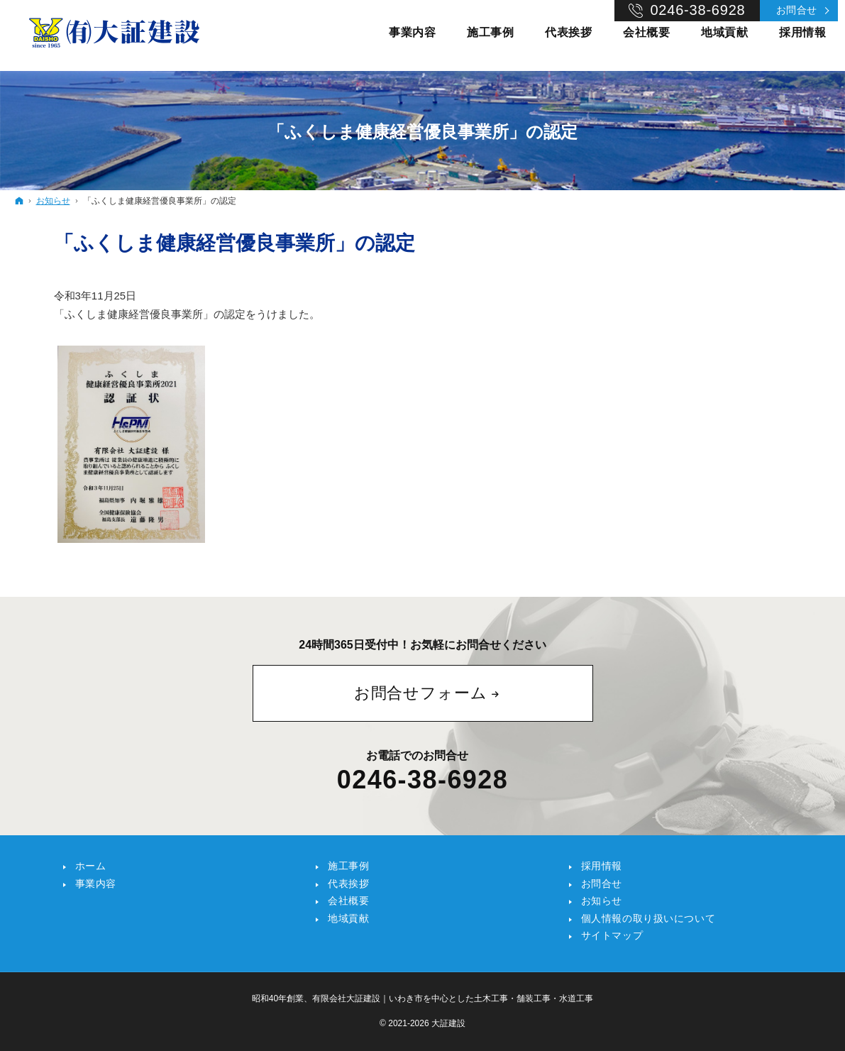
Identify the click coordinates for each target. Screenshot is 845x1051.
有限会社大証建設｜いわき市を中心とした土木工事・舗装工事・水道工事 (452, 998)
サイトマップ (612, 935)
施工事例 (348, 865)
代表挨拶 (348, 883)
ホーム (90, 865)
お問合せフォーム (420, 693)
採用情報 (601, 865)
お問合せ (796, 10)
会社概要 (348, 900)
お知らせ (601, 900)
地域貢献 (348, 918)
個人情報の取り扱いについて (648, 918)
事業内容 (95, 883)
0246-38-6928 (422, 780)
